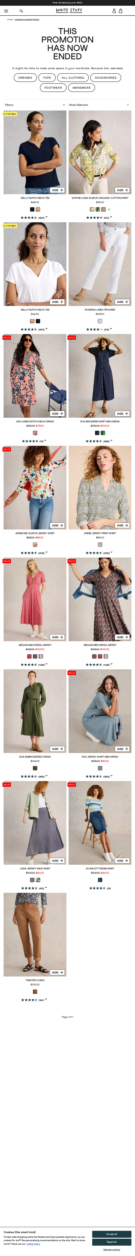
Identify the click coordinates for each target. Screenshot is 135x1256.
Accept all (111, 1234)
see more (117, 68)
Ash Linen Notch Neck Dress (35, 421)
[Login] (114, 10)
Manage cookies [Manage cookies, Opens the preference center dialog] (111, 1250)
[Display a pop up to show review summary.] (47, 218)
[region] (67, 1241)
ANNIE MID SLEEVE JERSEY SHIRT (35, 533)
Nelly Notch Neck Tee (35, 198)
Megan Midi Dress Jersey (35, 645)
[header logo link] (69, 10)
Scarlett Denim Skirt (100, 868)
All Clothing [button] (73, 77)
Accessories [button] (106, 77)
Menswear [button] (81, 87)
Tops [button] (47, 77)
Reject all (112, 1242)
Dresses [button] (25, 77)
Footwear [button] (53, 87)
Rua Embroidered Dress (35, 757)
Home (10, 20)
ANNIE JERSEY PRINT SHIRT (100, 533)
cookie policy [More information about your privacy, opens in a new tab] (33, 1244)
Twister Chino (35, 980)
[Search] (21, 10)
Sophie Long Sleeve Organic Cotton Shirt (100, 198)
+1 (109, 209)
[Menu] (6, 11)
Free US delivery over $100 (67, 3)
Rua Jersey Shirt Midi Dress (100, 757)
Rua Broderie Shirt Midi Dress (100, 421)
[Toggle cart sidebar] (121, 10)
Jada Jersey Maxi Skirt (35, 868)
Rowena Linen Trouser (100, 310)
